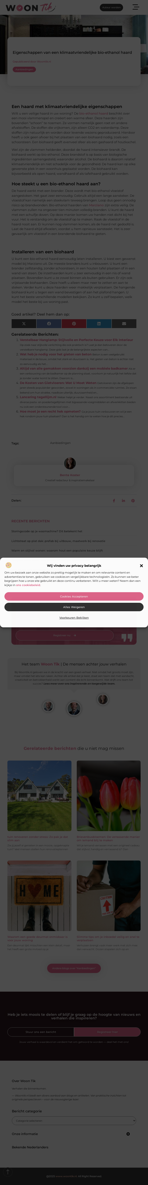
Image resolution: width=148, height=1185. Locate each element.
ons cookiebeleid (28, 585)
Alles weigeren (74, 607)
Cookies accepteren (74, 596)
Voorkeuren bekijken (74, 617)
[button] (141, 566)
